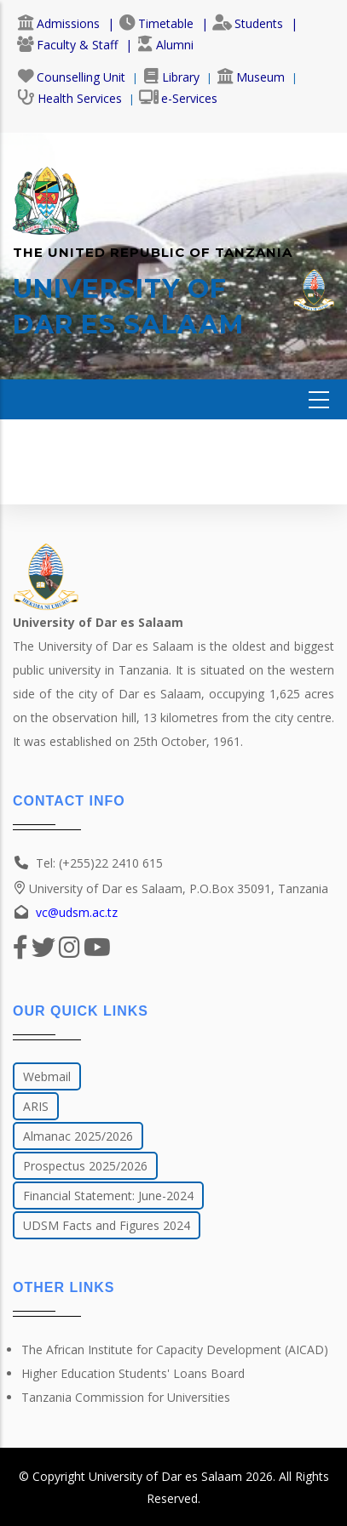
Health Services (69, 98)
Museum (251, 77)
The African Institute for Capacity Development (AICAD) (174, 1349)
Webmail (47, 1076)
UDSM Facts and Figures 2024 (106, 1225)
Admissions (58, 23)
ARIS (36, 1106)
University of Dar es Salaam (165, 1476)
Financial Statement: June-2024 (108, 1195)
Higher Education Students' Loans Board (133, 1373)
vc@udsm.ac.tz (77, 912)
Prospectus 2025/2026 (85, 1166)
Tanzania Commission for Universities (125, 1397)
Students (247, 23)
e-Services (178, 98)
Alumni (165, 45)
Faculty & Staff (67, 45)
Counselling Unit (71, 77)
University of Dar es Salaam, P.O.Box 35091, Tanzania (170, 888)
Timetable (156, 23)
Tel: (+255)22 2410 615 (99, 863)
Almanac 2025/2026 (78, 1136)
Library (171, 77)
